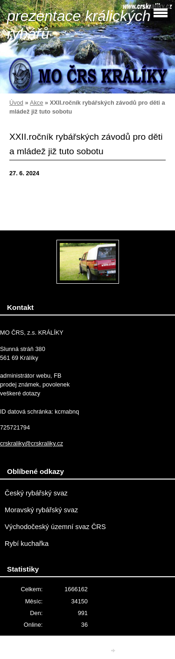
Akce (36, 102)
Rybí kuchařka (27, 543)
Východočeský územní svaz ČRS (55, 526)
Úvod (16, 102)
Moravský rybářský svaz (41, 510)
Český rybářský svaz (36, 493)
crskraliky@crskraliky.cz (31, 443)
